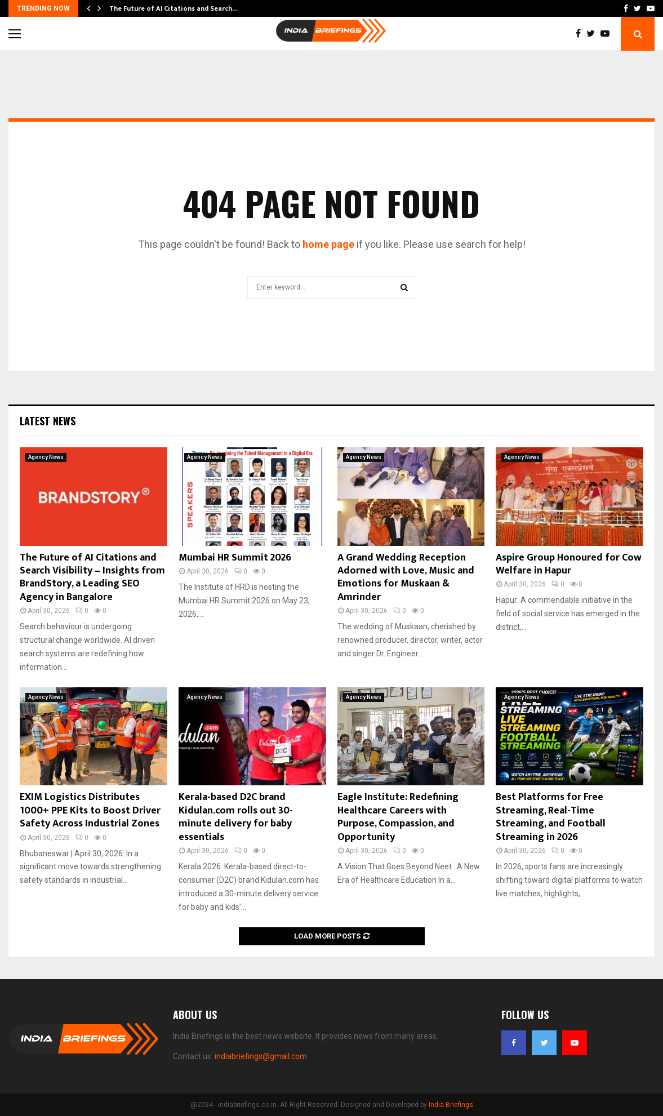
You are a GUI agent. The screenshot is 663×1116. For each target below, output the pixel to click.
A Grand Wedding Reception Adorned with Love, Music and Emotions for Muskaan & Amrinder (405, 577)
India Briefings (451, 1105)
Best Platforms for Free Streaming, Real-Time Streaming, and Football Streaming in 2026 (551, 817)
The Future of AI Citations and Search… (173, 8)
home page (328, 244)
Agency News (46, 457)
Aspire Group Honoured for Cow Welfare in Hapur (569, 564)
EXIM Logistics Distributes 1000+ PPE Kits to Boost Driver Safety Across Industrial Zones (90, 810)
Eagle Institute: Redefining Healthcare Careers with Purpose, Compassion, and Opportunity (398, 817)
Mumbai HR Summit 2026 (235, 557)
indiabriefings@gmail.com (261, 1056)
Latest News (47, 421)
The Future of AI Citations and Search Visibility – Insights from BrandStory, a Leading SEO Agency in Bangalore (92, 577)
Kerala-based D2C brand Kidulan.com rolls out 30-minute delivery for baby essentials (236, 817)
